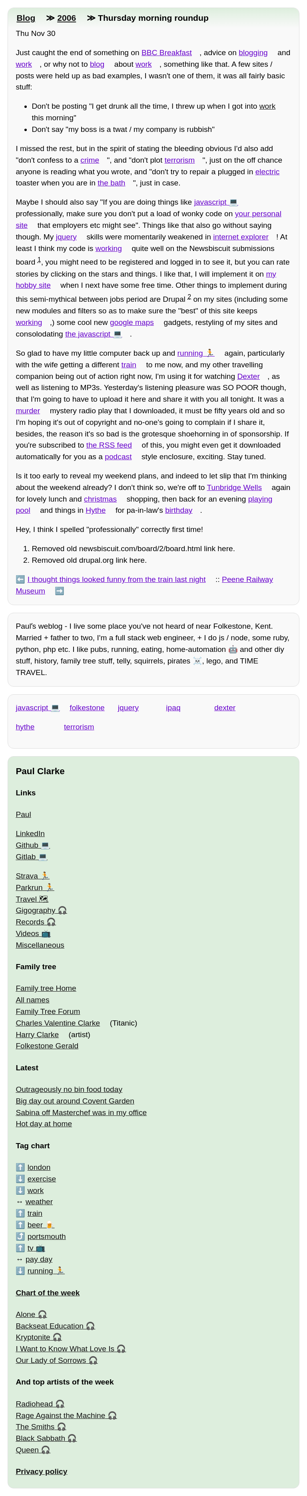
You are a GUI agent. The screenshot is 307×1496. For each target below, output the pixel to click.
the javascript (87, 334)
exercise (42, 1179)
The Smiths (35, 1426)
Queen (27, 1450)
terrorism (180, 160)
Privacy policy (41, 1471)
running (190, 353)
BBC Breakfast (167, 52)
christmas (100, 499)
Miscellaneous (40, 945)
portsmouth (47, 1236)
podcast (118, 456)
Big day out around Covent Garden (75, 1101)
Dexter (248, 376)
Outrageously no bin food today (69, 1089)
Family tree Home (46, 988)
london (39, 1167)
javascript (210, 202)
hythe (25, 727)
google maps (132, 322)
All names (32, 1000)
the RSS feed (109, 445)
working (109, 248)
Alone (25, 1314)
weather (39, 1201)
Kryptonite (33, 1337)
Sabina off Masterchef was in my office (81, 1112)
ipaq (173, 707)
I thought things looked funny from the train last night (117, 579)
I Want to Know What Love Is (65, 1349)
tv (31, 1248)
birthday (178, 510)
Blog (25, 17)
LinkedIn (30, 833)
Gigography (35, 910)
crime (89, 160)
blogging (253, 52)
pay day (39, 1259)
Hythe (96, 510)
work (24, 64)
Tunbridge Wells (234, 487)
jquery (66, 237)
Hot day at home (44, 1124)
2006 (66, 17)
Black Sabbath (40, 1438)
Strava (27, 876)
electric (267, 171)
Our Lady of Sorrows (51, 1360)
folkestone (87, 707)
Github (27, 845)
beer (35, 1225)
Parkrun (29, 887)
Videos (27, 933)
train (129, 365)
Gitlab (26, 857)
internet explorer (241, 237)
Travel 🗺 (32, 899)
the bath (111, 183)
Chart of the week (48, 1293)
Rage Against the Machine (60, 1415)
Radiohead (34, 1404)
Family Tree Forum (48, 1011)
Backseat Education (50, 1326)
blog (97, 64)
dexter (224, 707)
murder (28, 410)
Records (30, 922)
